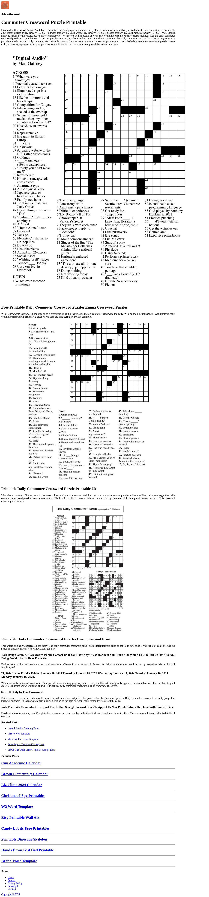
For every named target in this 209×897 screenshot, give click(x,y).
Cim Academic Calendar (21, 763)
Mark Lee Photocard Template (23, 739)
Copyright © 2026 (10, 894)
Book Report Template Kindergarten (26, 744)
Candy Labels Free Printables (25, 828)
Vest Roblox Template (19, 733)
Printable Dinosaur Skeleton (24, 839)
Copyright (13, 886)
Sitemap (12, 889)
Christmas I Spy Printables (23, 796)
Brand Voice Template (19, 861)
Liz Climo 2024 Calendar (21, 785)
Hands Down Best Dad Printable (27, 850)
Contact (11, 880)
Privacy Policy (15, 883)
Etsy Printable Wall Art (20, 817)
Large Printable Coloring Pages (23, 728)
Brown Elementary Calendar (24, 774)
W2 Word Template (17, 806)
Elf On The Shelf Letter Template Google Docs (31, 749)
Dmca (11, 877)
